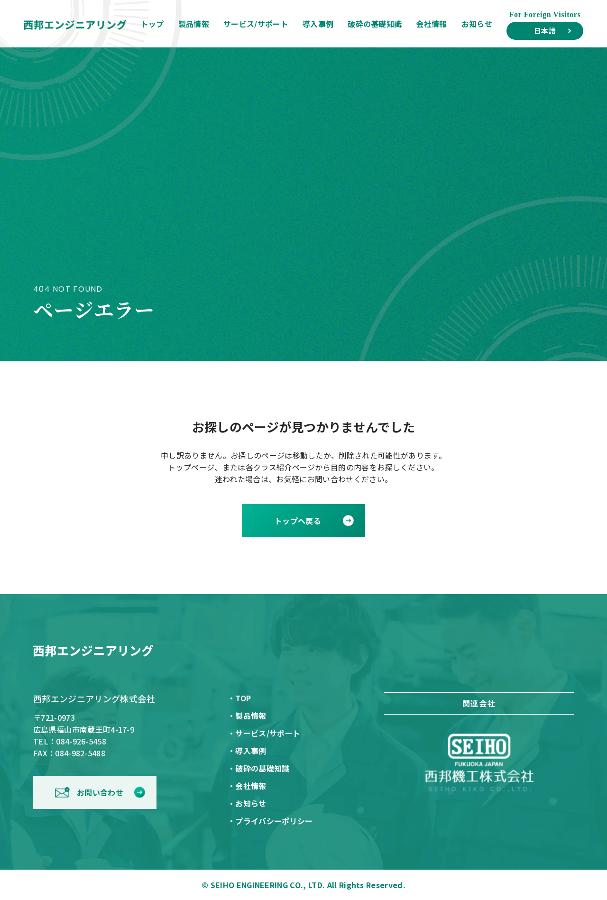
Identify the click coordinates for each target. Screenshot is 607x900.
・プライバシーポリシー (270, 821)
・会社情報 (247, 785)
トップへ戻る (298, 520)
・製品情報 (247, 715)
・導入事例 (247, 750)
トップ (152, 23)
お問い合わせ (100, 792)
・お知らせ (247, 803)
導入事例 (318, 23)
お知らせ (476, 23)
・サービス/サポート (264, 733)
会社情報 (431, 23)
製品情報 (193, 23)
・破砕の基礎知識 (259, 768)
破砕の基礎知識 (375, 23)
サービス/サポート (255, 23)
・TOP (239, 698)
